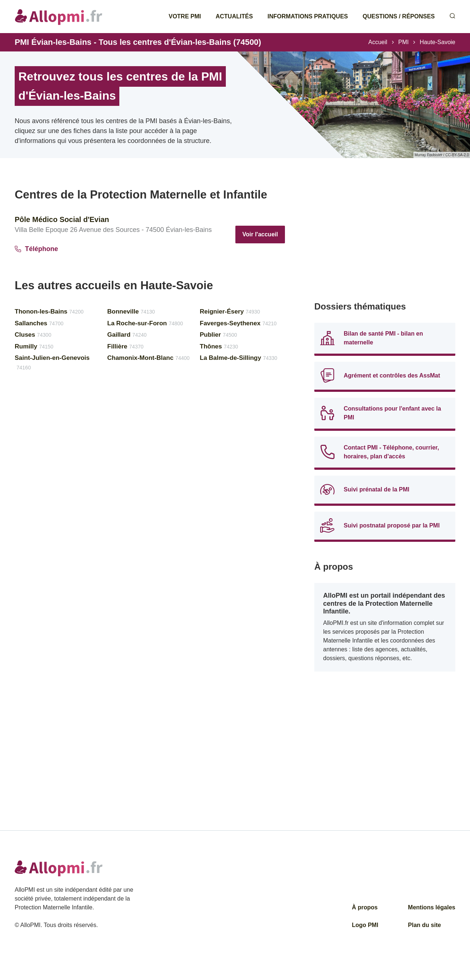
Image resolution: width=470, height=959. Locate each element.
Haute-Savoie (437, 42)
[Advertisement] (384, 238)
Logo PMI (365, 925)
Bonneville (131, 311)
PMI (403, 42)
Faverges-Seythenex (238, 323)
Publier (218, 334)
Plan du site (424, 925)
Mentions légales (431, 907)
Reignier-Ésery (230, 311)
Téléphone (36, 249)
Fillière (125, 346)
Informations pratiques (308, 16)
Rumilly (34, 346)
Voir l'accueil (260, 234)
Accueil (377, 42)
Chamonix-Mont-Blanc (148, 357)
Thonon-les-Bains (49, 311)
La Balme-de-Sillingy (238, 357)
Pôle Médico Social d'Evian (62, 219)
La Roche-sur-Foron (145, 323)
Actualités (234, 16)
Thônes (219, 346)
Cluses (33, 334)
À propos (364, 907)
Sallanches (39, 323)
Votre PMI (185, 16)
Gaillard (127, 334)
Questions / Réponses (399, 16)
